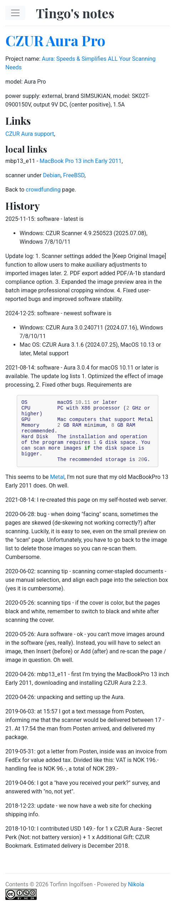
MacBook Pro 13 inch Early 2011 (81, 161)
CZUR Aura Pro (55, 40)
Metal (57, 488)
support (44, 133)
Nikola (136, 896)
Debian (51, 175)
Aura (27, 133)
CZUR (12, 133)
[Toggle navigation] (15, 13)
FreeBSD (73, 175)
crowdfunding (43, 189)
